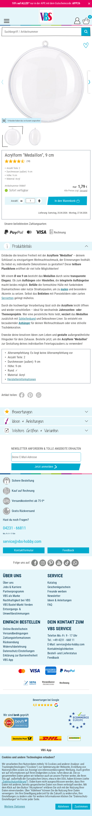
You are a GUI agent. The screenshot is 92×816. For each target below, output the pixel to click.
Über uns (8, 582)
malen (64, 289)
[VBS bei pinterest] (50, 562)
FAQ (49, 604)
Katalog (52, 582)
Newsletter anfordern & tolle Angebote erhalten (46, 448)
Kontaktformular (23, 550)
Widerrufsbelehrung (14, 646)
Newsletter (53, 596)
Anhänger (24, 323)
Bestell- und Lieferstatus (62, 653)
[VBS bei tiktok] (67, 562)
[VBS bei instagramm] (42, 562)
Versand (83, 190)
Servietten (7, 298)
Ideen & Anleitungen (59, 600)
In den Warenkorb (67, 201)
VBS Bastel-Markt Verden (18, 604)
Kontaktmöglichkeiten (60, 649)
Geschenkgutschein (58, 587)
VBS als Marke (11, 596)
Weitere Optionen (14, 806)
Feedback (68, 550)
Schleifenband (27, 318)
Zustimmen (81, 806)
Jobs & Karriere (12, 587)
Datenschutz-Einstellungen (19, 651)
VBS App (8, 660)
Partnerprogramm (13, 591)
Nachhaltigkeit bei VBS (16, 600)
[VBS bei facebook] (34, 562)
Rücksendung (11, 642)
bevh (16, 715)
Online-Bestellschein (15, 629)
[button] (5, 82)
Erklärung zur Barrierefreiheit (20, 655)
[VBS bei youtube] (59, 562)
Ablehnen (63, 806)
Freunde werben (57, 591)
